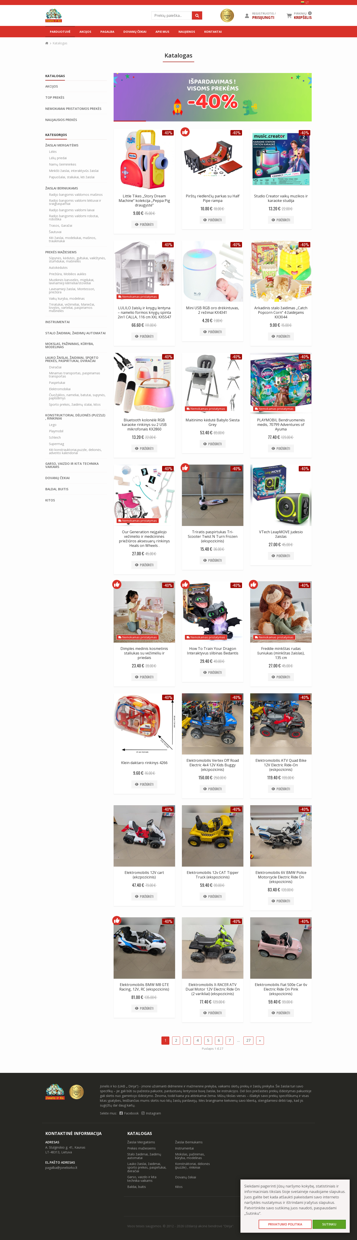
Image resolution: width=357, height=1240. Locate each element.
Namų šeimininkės (62, 164)
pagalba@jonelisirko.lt (61, 1167)
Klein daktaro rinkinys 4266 (144, 762)
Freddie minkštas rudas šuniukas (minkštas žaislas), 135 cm (281, 653)
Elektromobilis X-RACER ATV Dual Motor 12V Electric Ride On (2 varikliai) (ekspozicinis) (213, 989)
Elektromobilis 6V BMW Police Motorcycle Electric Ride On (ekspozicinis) (280, 877)
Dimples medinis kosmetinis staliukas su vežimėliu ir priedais (144, 653)
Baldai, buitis (56, 489)
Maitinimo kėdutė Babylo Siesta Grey (213, 422)
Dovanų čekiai (134, 32)
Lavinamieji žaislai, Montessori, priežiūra (72, 290)
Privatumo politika (285, 1224)
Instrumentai (57, 322)
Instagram (151, 1113)
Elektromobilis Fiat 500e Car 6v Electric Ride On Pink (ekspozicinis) (281, 989)
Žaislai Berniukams (61, 188)
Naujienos (186, 32)
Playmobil (56, 431)
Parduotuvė (60, 32)
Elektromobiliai (60, 389)
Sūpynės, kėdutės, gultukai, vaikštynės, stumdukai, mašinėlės (77, 260)
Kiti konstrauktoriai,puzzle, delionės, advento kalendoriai (75, 451)
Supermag (56, 443)
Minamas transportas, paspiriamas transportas (74, 375)
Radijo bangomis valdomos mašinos (76, 194)
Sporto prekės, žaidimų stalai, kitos (75, 404)
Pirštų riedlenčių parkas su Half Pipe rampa (213, 198)
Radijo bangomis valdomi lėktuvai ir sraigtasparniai (75, 202)
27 (248, 1040)
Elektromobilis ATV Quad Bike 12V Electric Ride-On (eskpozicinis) (280, 765)
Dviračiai (55, 367)
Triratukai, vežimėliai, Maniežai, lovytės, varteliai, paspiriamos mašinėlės (72, 307)
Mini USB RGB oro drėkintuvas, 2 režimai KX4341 (212, 310)
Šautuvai (55, 232)
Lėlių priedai (58, 158)
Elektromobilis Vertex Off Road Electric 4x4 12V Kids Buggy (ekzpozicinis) (212, 765)
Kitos (50, 500)
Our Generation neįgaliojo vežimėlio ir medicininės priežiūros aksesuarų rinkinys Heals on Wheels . (144, 539)
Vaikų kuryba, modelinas (67, 298)
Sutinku (329, 1224)
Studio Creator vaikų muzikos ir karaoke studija (281, 198)
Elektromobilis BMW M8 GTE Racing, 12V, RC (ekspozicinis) (144, 986)
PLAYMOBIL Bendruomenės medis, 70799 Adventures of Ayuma (281, 424)
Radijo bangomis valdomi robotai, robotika (74, 217)
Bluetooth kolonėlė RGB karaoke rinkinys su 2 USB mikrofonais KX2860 (144, 424)
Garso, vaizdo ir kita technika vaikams (72, 465)
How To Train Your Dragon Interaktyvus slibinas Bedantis (212, 650)
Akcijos (85, 32)
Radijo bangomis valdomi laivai (71, 210)
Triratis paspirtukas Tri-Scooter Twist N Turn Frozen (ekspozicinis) (212, 536)
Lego (52, 424)
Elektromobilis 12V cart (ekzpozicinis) (144, 874)
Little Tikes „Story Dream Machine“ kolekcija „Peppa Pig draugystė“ (144, 200)
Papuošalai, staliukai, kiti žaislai (71, 177)
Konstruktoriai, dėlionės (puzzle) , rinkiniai (75, 417)
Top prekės (54, 97)
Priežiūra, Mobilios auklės (67, 274)
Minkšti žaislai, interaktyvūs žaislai (74, 170)
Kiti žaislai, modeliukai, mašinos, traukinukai (72, 239)
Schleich (55, 437)
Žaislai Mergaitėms (61, 145)
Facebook (130, 1113)
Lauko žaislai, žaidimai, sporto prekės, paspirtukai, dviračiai (71, 359)
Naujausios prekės (61, 119)
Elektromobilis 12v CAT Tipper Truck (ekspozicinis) (213, 874)
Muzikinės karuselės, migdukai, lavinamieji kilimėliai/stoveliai (71, 281)
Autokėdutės (58, 267)
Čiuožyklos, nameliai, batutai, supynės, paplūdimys (77, 396)
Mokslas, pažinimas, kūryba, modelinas (69, 345)
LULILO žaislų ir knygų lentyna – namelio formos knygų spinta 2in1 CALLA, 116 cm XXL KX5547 (144, 312)
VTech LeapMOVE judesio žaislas (281, 534)
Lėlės (53, 151)
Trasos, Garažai (60, 225)
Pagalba (107, 32)
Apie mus (162, 32)
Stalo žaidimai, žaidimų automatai (75, 333)
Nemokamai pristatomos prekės (73, 108)
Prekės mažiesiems (60, 252)
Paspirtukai (57, 382)
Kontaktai (213, 32)
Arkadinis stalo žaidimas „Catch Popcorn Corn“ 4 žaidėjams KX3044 (280, 312)
